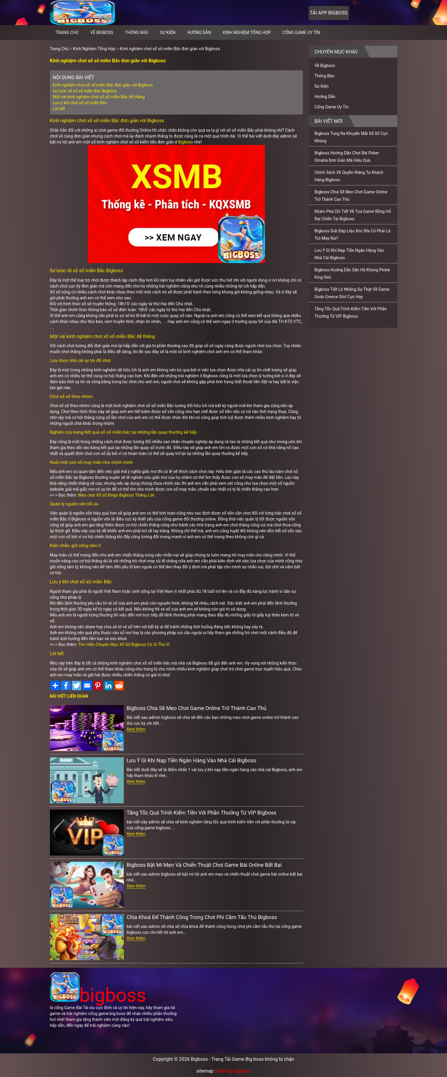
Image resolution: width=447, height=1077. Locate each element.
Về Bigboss (101, 32)
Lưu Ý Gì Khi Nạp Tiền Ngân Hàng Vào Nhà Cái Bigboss (191, 760)
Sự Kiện (167, 32)
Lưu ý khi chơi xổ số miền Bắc (80, 102)
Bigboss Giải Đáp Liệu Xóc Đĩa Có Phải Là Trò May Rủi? (353, 235)
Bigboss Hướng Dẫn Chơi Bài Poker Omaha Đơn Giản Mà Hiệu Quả (347, 157)
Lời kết (59, 108)
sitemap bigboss (233, 1071)
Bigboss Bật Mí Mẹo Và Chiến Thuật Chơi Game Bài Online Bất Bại (204, 865)
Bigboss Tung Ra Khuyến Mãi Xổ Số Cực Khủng (351, 137)
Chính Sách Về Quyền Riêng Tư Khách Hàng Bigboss (349, 176)
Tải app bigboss (328, 13)
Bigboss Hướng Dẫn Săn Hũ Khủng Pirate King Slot (352, 273)
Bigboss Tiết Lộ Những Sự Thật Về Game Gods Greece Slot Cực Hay (352, 293)
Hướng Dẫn (199, 32)
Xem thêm (136, 729)
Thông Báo (136, 32)
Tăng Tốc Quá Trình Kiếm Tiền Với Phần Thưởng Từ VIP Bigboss (202, 813)
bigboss (98, 995)
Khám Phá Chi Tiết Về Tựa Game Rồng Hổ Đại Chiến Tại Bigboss (353, 215)
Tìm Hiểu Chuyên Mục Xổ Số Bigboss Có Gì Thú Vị (124, 644)
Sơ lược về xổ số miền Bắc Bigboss (85, 91)
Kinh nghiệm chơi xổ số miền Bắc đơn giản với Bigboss (170, 48)
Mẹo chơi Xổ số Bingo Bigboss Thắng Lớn (116, 495)
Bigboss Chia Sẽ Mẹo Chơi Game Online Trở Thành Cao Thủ (196, 708)
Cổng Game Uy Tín (301, 32)
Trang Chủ (59, 48)
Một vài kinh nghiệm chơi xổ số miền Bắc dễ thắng (99, 96)
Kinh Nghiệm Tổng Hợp (247, 32)
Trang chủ (67, 32)
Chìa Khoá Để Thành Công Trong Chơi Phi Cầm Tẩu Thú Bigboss (202, 917)
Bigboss (185, 142)
